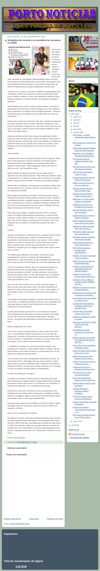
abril (75, 126)
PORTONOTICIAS (78, 434)
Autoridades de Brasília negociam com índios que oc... (83, 332)
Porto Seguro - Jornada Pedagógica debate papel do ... (84, 137)
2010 (73, 425)
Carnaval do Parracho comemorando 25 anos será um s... (84, 409)
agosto (76, 120)
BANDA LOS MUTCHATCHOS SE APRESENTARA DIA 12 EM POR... (84, 340)
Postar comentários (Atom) (19, 524)
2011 (73, 114)
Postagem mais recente (12, 519)
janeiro (76, 421)
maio (75, 123)
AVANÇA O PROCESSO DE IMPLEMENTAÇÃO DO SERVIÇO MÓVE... (83, 269)
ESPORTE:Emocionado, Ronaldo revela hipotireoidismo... (82, 250)
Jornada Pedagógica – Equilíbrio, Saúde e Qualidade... (81, 391)
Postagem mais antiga (55, 519)
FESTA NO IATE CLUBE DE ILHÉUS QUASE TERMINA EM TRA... (84, 282)
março (75, 129)
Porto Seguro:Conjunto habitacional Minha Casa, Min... (83, 161)
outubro (76, 117)
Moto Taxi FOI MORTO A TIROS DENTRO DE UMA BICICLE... (84, 324)
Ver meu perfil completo (80, 438)
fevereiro (76, 132)
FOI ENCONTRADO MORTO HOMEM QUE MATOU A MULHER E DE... (83, 306)
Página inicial (34, 519)
